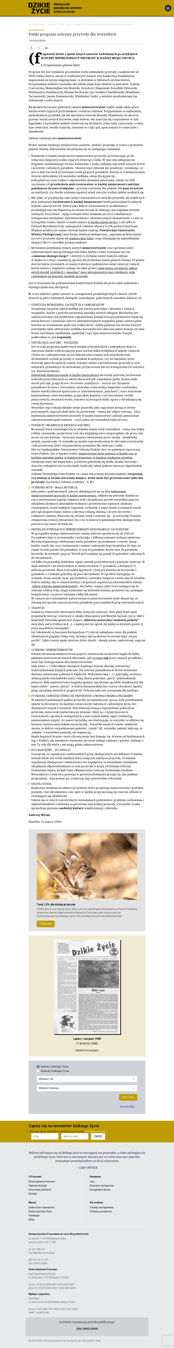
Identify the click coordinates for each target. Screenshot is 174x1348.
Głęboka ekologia (38, 1185)
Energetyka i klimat (100, 1189)
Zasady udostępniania (101, 1207)
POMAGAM (46, 924)
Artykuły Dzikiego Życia (55, 1071)
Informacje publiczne (40, 1189)
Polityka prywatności (101, 1211)
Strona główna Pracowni (42, 1181)
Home (42, 24)
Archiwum (52, 24)
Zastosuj (128, 1097)
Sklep (31, 1219)
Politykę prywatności (95, 1131)
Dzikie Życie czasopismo (42, 1207)
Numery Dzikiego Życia (54, 1066)
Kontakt (33, 1193)
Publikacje (34, 1215)
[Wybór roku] (87, 1079)
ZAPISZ (98, 1136)
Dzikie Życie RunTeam (40, 1211)
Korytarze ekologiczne (102, 1185)
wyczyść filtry (127, 1106)
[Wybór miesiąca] (87, 1088)
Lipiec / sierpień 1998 (76, 24)
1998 (61, 24)
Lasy (92, 1181)
